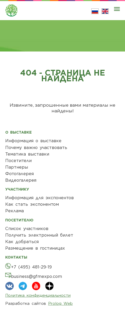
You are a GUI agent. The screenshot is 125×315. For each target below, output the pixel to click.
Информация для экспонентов (39, 197)
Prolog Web (60, 303)
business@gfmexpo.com (36, 276)
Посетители (18, 160)
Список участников (26, 228)
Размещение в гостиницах (35, 248)
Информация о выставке (33, 140)
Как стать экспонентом (32, 204)
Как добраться (22, 241)
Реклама (14, 210)
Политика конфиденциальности (38, 295)
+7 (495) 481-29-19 (31, 267)
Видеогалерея (20, 180)
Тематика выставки (27, 154)
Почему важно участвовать (36, 147)
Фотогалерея (19, 173)
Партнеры (16, 167)
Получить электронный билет (39, 235)
